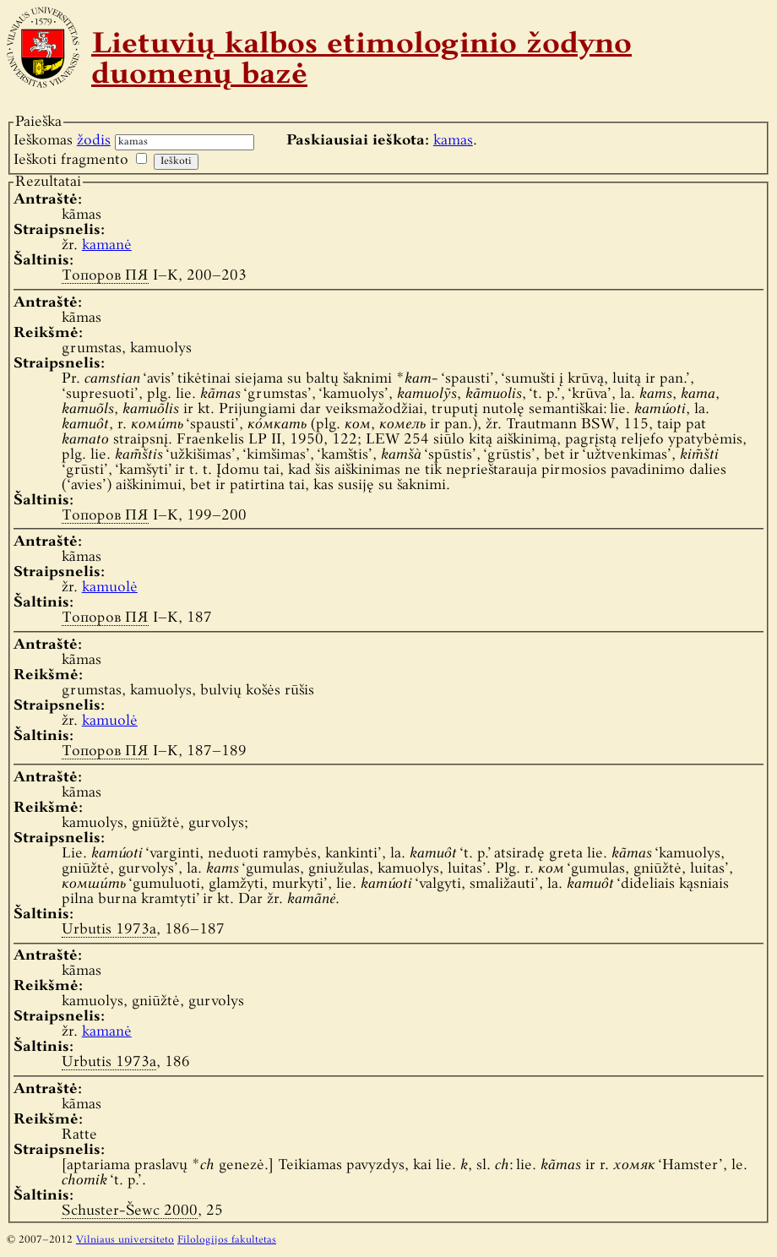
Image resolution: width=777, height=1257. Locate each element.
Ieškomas (62, 140)
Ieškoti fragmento (71, 160)
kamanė (107, 245)
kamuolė (110, 587)
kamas (453, 140)
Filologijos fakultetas (226, 1240)
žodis (94, 140)
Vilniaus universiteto (125, 1240)
